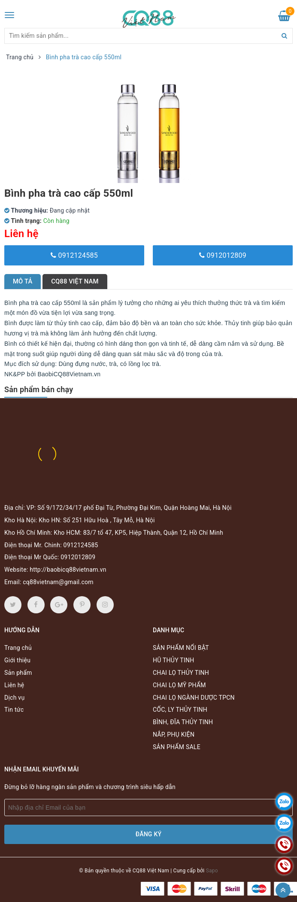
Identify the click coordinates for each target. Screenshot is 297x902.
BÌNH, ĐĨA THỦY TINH (183, 722)
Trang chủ (18, 647)
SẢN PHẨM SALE (176, 747)
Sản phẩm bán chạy (38, 389)
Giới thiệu (17, 660)
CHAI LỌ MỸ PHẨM (179, 685)
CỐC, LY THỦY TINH (180, 709)
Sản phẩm (18, 672)
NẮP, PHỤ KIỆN (173, 734)
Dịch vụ (14, 697)
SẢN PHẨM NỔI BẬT (181, 647)
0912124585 (74, 255)
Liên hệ (14, 685)
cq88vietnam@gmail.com (58, 582)
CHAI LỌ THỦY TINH (181, 672)
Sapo (212, 871)
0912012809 (222, 255)
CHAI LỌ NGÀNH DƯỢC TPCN (194, 697)
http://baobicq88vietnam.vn (68, 569)
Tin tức (14, 709)
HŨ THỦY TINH (173, 660)
